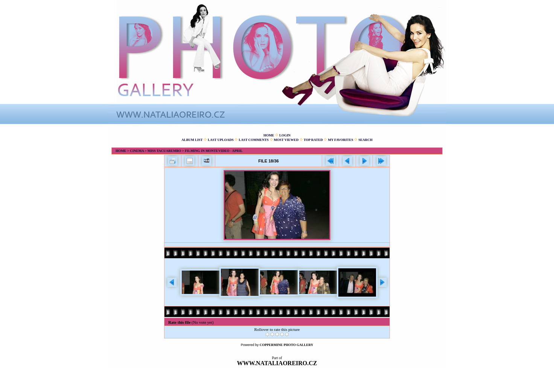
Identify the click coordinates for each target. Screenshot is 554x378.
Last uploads (221, 140)
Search (365, 140)
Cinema (137, 151)
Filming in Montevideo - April (214, 151)
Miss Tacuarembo (164, 151)
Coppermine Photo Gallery (287, 345)
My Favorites (340, 140)
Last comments (254, 140)
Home (268, 135)
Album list (191, 140)
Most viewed (286, 140)
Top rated (313, 140)
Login (285, 135)
